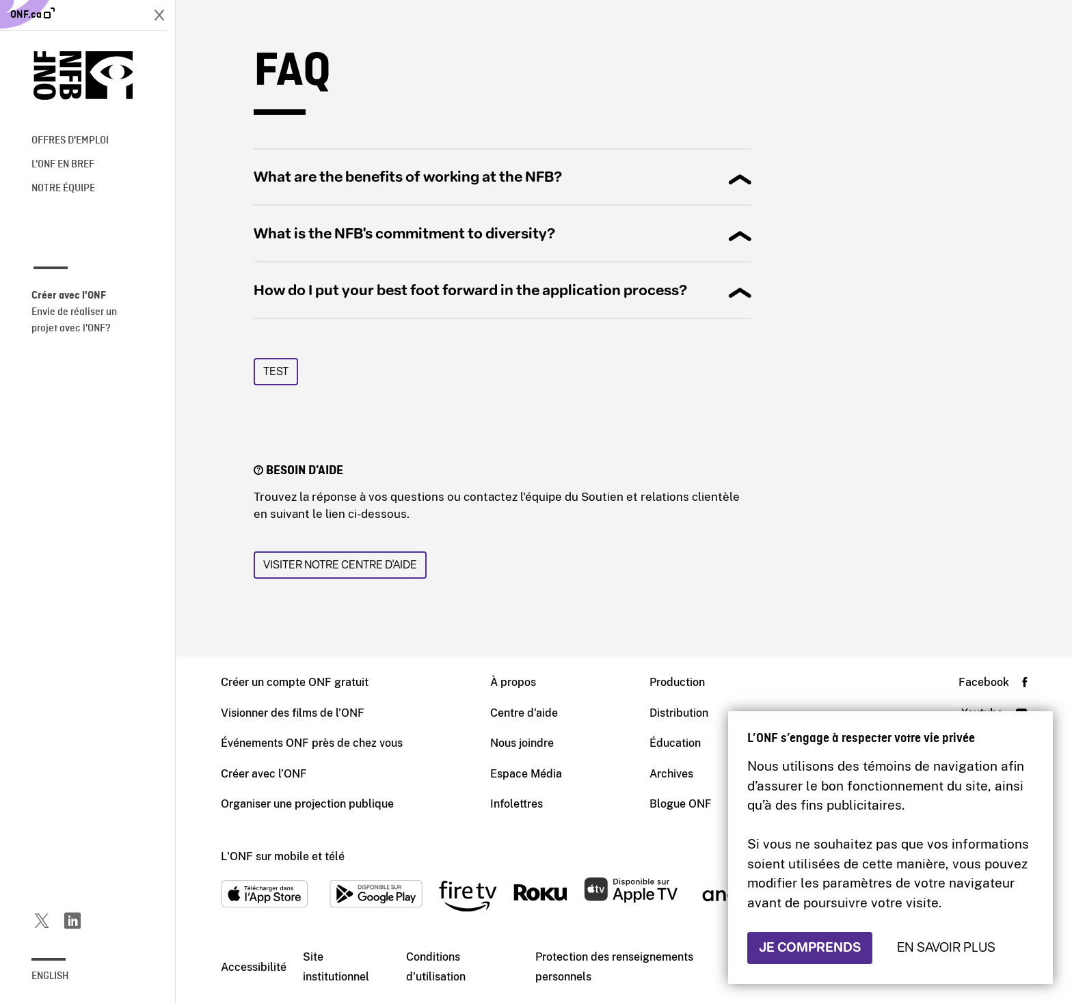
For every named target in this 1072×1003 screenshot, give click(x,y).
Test (276, 371)
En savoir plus (946, 947)
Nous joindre (522, 743)
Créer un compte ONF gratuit (294, 682)
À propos (513, 682)
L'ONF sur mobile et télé (283, 856)
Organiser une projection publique (307, 803)
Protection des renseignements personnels (614, 966)
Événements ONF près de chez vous (312, 743)
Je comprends (810, 947)
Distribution (678, 712)
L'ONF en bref (62, 164)
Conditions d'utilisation (436, 966)
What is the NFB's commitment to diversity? (404, 233)
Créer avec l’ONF (264, 773)
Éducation (675, 743)
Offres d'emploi (70, 140)
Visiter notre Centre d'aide (340, 564)
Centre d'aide (524, 712)
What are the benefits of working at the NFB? (408, 177)
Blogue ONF (680, 803)
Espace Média (526, 773)
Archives (671, 773)
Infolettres (516, 803)
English (50, 976)
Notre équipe (63, 188)
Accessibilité (253, 967)
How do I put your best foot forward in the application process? (470, 290)
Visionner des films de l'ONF (292, 712)
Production (677, 682)
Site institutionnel (336, 966)
